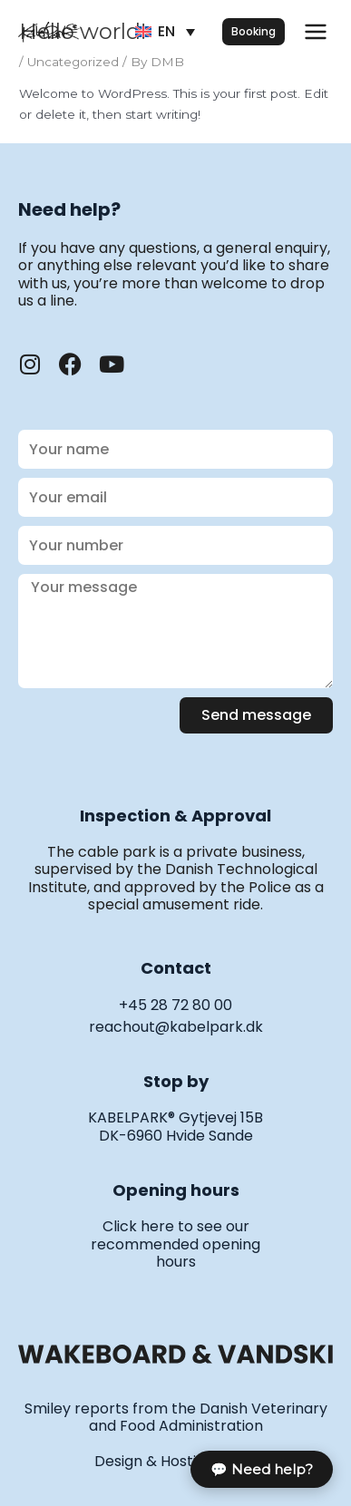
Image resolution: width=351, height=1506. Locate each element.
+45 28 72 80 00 (175, 1005)
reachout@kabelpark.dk (176, 1026)
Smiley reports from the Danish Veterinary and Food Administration (175, 1417)
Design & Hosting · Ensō (176, 1461)
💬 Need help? (261, 1469)
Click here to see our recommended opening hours (175, 1243)
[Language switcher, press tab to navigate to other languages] (165, 32)
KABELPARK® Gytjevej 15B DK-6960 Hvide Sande (175, 1126)
